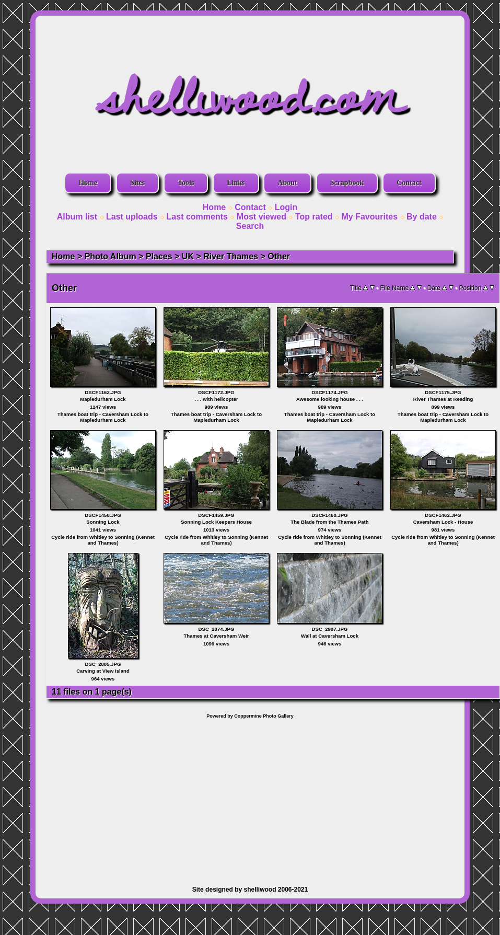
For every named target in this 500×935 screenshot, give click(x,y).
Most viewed (261, 216)
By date (421, 216)
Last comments (197, 216)
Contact (409, 183)
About (287, 183)
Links (236, 183)
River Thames (230, 256)
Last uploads (132, 216)
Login (286, 207)
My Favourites (370, 216)
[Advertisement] (250, 797)
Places (159, 256)
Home (87, 183)
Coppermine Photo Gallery (264, 716)
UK (188, 256)
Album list (77, 216)
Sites (137, 183)
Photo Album (110, 256)
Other (279, 256)
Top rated (314, 216)
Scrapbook (347, 183)
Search (250, 226)
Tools (186, 183)
